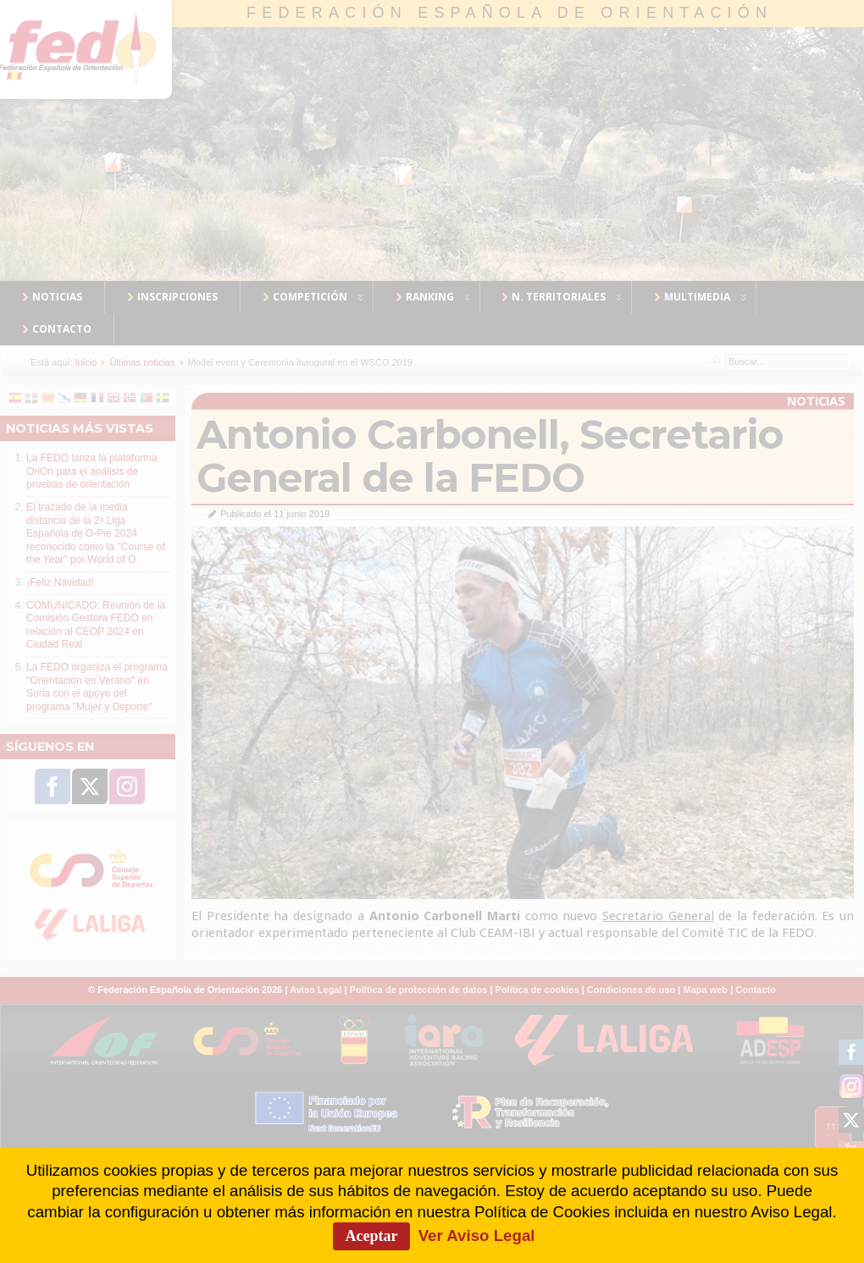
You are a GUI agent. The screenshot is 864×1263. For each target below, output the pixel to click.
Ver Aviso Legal (476, 1235)
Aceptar (372, 1235)
